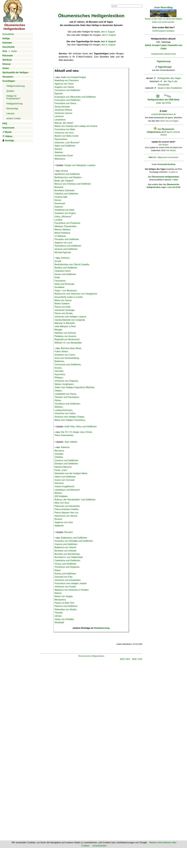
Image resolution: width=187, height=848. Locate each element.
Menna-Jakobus (63, 229)
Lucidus (58, 219)
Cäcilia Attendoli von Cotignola (70, 320)
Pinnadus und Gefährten (67, 239)
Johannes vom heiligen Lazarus (70, 316)
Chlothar (59, 457)
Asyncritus (60, 374)
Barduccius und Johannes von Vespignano (76, 293)
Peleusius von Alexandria (67, 506)
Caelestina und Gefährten (67, 560)
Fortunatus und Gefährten (67, 100)
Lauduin (92, 165)
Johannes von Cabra (65, 413)
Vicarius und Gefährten (66, 249)
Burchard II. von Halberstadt (69, 557)
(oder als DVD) (163, 99)
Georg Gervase (62, 106)
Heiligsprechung (14, 103)
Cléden (58, 390)
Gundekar (59, 287)
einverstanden (100, 845)
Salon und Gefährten (65, 145)
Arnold (58, 261)
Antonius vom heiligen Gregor (69, 416)
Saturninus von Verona (66, 516)
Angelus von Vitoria (64, 87)
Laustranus (60, 119)
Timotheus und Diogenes (67, 567)
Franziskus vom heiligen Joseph (71, 583)
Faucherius (60, 280)
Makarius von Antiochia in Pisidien (72, 590)
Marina (58, 593)
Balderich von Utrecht (65, 547)
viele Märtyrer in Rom (65, 326)
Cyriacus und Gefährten (66, 460)
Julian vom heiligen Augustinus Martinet (74, 387)
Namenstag (12, 108)
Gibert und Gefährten (65, 476)
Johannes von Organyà (66, 381)
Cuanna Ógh (61, 197)
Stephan (59, 152)
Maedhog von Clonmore (67, 80)
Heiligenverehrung (15, 86)
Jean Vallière (70, 442)
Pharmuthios (61, 139)
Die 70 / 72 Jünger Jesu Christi (76, 432)
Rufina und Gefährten (65, 573)
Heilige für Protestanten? (13, 97)
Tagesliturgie (165, 67)
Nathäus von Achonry (65, 333)
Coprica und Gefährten (66, 544)
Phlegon (59, 377)
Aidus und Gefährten (86, 426)
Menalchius (60, 599)
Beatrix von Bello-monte (66, 136)
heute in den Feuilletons (170, 88)
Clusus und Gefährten (65, 564)
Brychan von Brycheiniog (67, 554)
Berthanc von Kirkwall (65, 550)
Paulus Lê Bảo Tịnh (64, 603)
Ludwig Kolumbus (63, 410)
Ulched (58, 616)
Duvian (58, 368)
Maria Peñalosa (62, 233)
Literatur (10, 113)
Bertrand (59, 187)
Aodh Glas (69, 426)
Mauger (58, 329)
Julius (63, 216)
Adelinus (65, 447)
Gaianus (59, 206)
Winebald (59, 622)
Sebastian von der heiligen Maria (71, 473)
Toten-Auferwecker (64, 435)
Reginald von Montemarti (67, 339)
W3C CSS (137, 659)
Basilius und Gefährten (66, 267)
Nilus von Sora (62, 503)
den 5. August (109, 35)
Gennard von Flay (63, 577)
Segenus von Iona (64, 522)
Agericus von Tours (64, 83)
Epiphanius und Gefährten (74, 537)
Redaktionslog (102, 628)
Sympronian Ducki (64, 155)
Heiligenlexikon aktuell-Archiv (163, 54)
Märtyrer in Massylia (65, 323)
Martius (58, 493)
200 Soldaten (61, 496)
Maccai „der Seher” (64, 123)
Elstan (58, 570)
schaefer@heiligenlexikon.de (163, 114)
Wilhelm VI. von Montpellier (68, 342)
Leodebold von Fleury (65, 394)
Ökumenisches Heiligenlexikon (91, 656)
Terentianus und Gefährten (68, 246)
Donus (58, 200)
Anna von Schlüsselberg (67, 358)
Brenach (68, 532)
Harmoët (59, 371)
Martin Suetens (62, 303)
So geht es (173, 172)
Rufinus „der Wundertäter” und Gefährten (75, 499)
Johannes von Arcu (64, 132)
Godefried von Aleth (64, 210)
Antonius (65, 258)
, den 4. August (108, 41)
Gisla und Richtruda (64, 284)
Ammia (64, 171)
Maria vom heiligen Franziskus (70, 420)
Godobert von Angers (65, 213)
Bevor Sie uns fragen (169, 121)
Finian (61, 470)
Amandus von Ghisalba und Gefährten (74, 541)
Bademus (59, 361)
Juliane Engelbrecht (64, 486)
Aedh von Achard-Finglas (73, 77)
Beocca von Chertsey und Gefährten (73, 184)
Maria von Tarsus (63, 300)
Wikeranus (60, 159)
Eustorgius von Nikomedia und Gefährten (75, 97)
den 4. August (108, 31)
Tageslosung (163, 61)
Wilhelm (58, 407)
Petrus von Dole (63, 307)
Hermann (59, 483)
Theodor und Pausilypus (67, 397)
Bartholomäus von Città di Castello (72, 264)
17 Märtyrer (60, 236)
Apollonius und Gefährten (67, 174)
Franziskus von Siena (65, 103)
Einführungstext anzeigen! (164, 31)
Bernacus (59, 450)
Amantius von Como (65, 354)
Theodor (59, 612)
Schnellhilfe (8, 34)
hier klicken (163, 145)
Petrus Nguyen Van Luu (66, 512)
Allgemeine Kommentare (167, 157)
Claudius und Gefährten (66, 193)
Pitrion (58, 400)
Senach (58, 149)
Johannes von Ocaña (65, 586)
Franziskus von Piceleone (67, 223)
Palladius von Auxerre (65, 336)
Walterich (59, 525)
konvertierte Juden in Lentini (69, 297)
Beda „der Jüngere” (64, 180)
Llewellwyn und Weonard (67, 490)
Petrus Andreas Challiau (67, 509)
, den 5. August (107, 44)
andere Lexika (13, 118)
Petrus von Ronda (64, 313)
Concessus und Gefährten (68, 364)
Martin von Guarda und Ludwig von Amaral (76, 126)
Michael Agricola (63, 252)
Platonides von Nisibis (66, 609)
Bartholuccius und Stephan (68, 177)
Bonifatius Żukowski (64, 190)
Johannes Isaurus (63, 113)
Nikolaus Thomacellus (66, 226)
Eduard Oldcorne (63, 467)
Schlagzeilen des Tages (169, 78)
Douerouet (60, 203)
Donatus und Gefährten (66, 463)
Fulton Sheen (61, 351)
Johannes (67, 142)
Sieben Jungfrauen (64, 384)
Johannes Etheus (63, 110)
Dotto (57, 277)
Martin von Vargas (64, 596)
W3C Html (125, 659)
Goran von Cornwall (64, 480)
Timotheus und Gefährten (67, 403)
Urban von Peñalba (64, 619)
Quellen (10, 91)
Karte (14, 51)
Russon (58, 519)
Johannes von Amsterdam (68, 580)
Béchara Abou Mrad (71, 348)
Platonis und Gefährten (66, 606)
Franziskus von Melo (65, 129)
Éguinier (59, 93)
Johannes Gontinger (65, 310)
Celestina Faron (62, 271)
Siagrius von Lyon (63, 242)
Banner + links (171, 180)
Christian (59, 454)
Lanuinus (59, 116)
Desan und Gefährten (65, 274)
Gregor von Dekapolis (75, 165)
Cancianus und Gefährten (67, 90)
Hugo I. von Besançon (66, 290)
